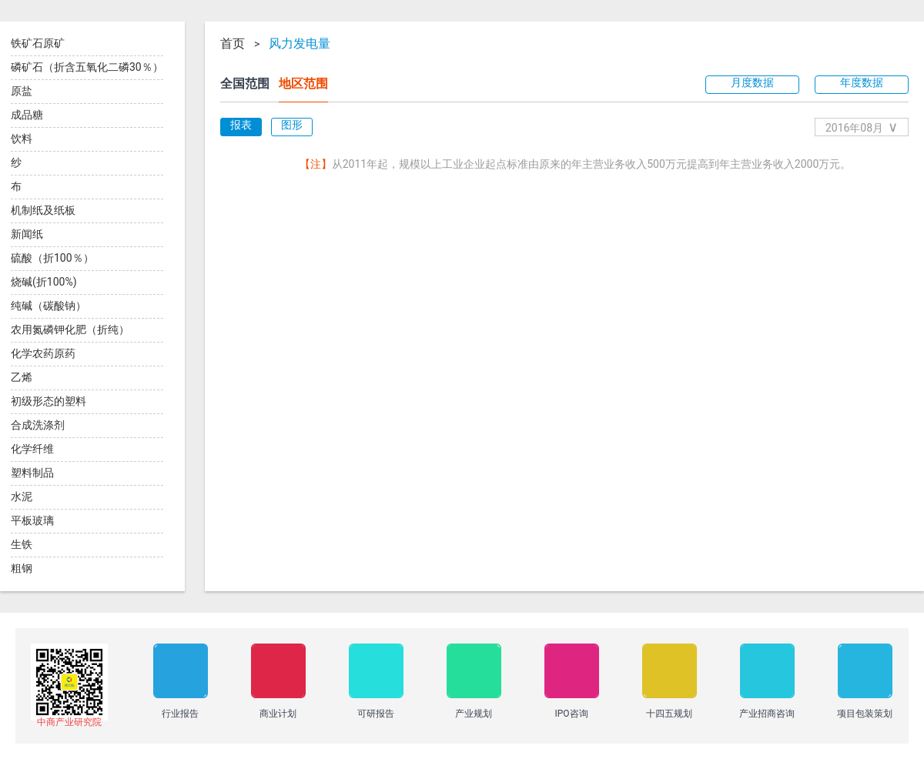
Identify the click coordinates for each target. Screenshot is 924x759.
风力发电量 (299, 44)
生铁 (21, 544)
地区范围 (303, 83)
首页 (232, 44)
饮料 (21, 138)
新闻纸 (27, 234)
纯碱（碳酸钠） (48, 305)
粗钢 (21, 568)
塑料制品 (32, 472)
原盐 (21, 91)
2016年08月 (861, 127)
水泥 (21, 496)
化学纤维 (32, 449)
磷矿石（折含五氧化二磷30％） (87, 67)
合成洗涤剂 (38, 425)
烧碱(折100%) (44, 282)
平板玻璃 (32, 520)
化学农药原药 (43, 353)
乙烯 (21, 377)
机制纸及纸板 (43, 210)
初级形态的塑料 (48, 401)
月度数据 (752, 82)
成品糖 (27, 115)
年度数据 (861, 82)
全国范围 (245, 83)
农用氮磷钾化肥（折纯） (70, 329)
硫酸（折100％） (52, 258)
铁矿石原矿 (38, 43)
